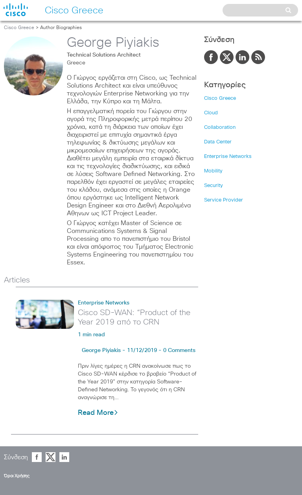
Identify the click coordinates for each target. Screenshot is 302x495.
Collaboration (220, 127)
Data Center (218, 142)
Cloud (211, 113)
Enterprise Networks (103, 303)
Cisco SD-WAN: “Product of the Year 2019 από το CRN (134, 317)
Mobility (213, 171)
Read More (98, 412)
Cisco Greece (19, 28)
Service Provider (223, 200)
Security (213, 185)
